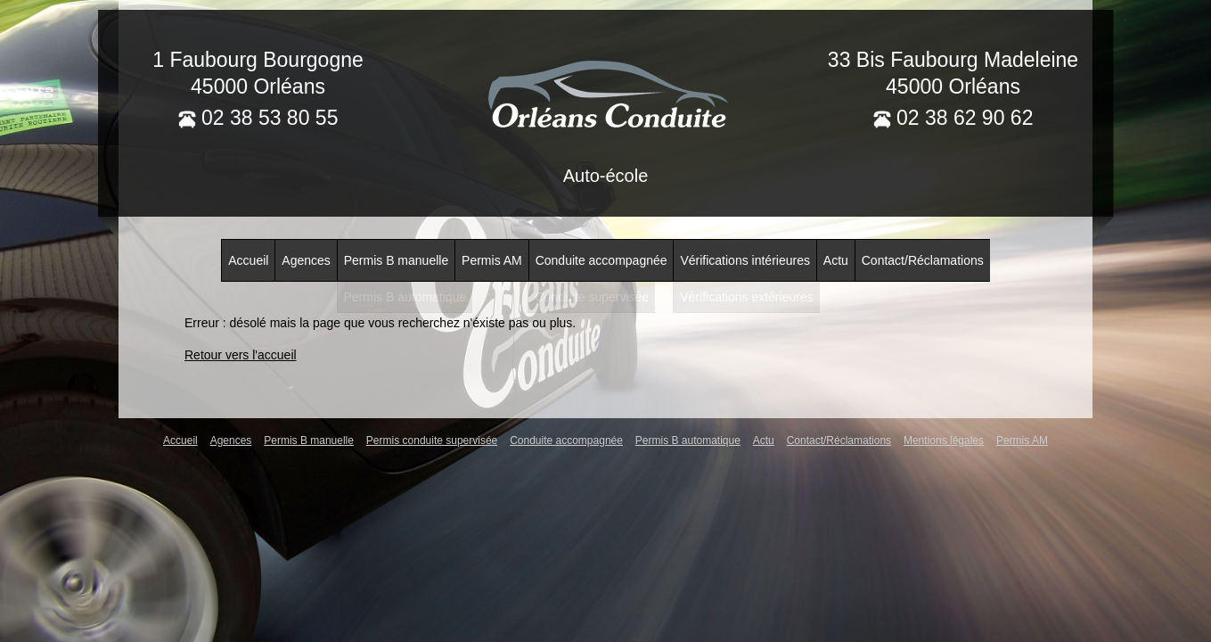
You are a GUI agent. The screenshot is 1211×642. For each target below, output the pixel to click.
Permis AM (492, 260)
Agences (306, 260)
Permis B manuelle (396, 260)
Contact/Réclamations (923, 260)
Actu (835, 260)
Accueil (248, 260)
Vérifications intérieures (745, 260)
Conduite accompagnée (601, 260)
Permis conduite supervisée (431, 440)
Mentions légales (944, 440)
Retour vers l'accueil (240, 355)
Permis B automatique (688, 440)
